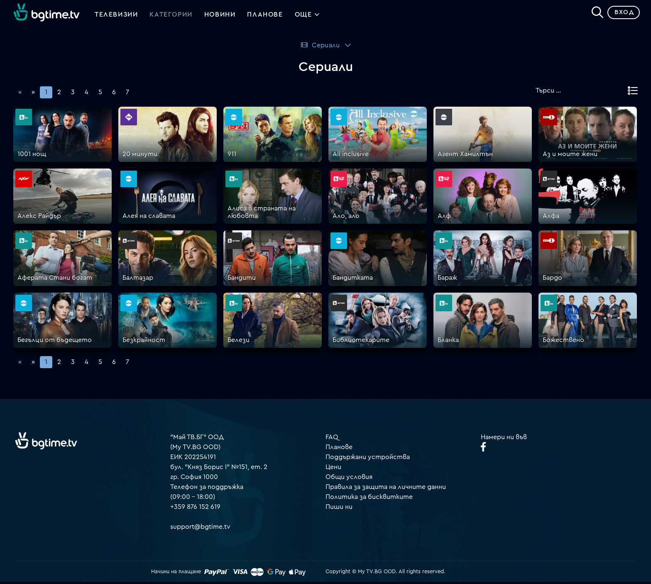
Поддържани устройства (368, 458)
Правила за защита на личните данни (386, 488)
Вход (622, 14)
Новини (220, 15)
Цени (333, 468)
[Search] (595, 12)
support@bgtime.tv (200, 528)
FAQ (332, 438)
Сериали (320, 47)
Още (307, 16)
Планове (339, 448)
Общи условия (349, 478)
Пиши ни (339, 508)
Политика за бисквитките (369, 498)
